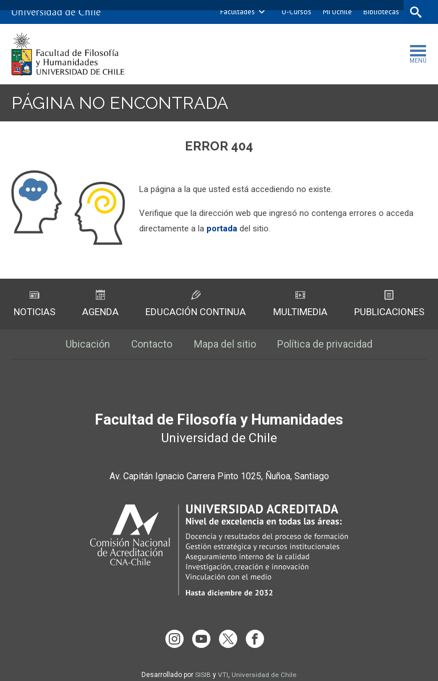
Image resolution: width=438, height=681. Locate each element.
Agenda (100, 304)
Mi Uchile (336, 12)
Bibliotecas (380, 12)
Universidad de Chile (264, 666)
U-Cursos (295, 12)
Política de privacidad (326, 345)
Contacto (152, 345)
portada (221, 228)
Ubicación (87, 345)
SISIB (203, 666)
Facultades (236, 12)
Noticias (34, 304)
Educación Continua (195, 304)
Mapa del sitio (225, 345)
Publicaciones (389, 304)
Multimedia (300, 304)
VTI (223, 666)
